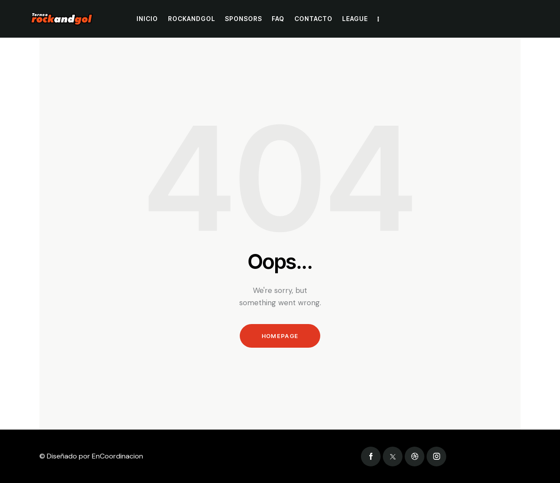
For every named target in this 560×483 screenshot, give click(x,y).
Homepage (280, 335)
